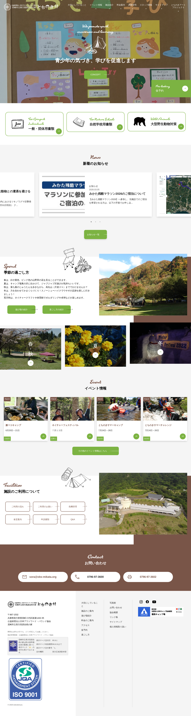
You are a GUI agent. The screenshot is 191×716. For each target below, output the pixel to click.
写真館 (113, 603)
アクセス (85, 625)
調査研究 (132, 5)
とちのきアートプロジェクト (178, 6)
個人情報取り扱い (118, 627)
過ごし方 (85, 634)
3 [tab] (100, 221)
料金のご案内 (87, 620)
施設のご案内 (87, 611)
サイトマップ (161, 5)
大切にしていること (77, 5)
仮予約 (84, 630)
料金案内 (121, 5)
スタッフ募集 (146, 5)
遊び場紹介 (86, 615)
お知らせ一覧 (93, 234)
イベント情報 (96, 5)
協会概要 (114, 612)
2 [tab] (95, 221)
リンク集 (114, 617)
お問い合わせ (116, 607)
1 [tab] (91, 221)
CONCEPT (95, 74)
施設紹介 (109, 5)
